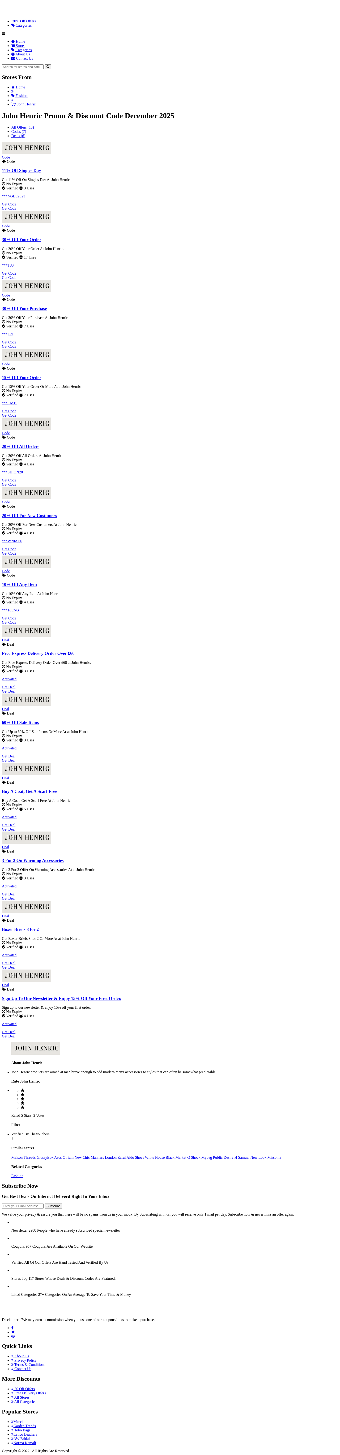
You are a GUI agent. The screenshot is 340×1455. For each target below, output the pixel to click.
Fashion (19, 96)
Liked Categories (24, 1294)
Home (18, 41)
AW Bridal (20, 1439)
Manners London (104, 1157)
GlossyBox (45, 1157)
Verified (17, 1262)
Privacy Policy (24, 1360)
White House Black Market (166, 1157)
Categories (21, 25)
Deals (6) (18, 136)
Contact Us (22, 58)
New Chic (83, 1157)
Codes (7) (18, 132)
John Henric (23, 104)
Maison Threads (24, 1157)
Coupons (18, 1246)
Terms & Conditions (28, 1365)
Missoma (274, 1157)
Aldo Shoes (136, 1157)
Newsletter (19, 1230)
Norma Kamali (23, 1443)
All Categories (23, 1402)
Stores (18, 46)
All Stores (20, 1397)
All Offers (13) (22, 127)
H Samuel (242, 1157)
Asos (58, 1157)
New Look (258, 1157)
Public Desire (223, 1157)
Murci (17, 1422)
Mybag (207, 1157)
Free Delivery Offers (28, 1393)
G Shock (194, 1157)
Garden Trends (23, 1426)
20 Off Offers (23, 1389)
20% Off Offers (23, 21)
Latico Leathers (24, 1434)
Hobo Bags (20, 1430)
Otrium (69, 1157)
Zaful (122, 1157)
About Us (20, 54)
